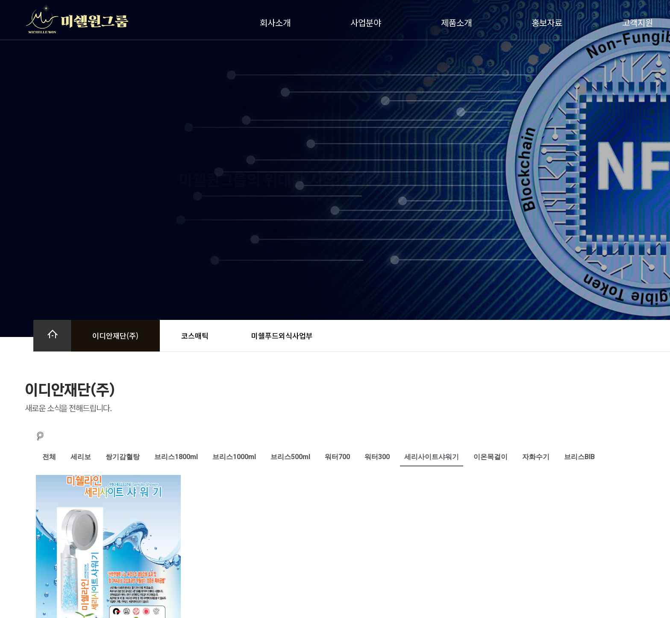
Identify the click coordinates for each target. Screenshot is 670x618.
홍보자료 (549, 22)
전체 (49, 457)
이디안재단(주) (115, 335)
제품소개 (458, 22)
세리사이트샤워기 (431, 457)
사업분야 (367, 22)
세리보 (81, 457)
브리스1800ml (176, 457)
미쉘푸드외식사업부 (282, 335)
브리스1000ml (234, 457)
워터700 (337, 457)
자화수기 (536, 457)
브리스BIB (579, 457)
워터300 (377, 457)
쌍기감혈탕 (123, 457)
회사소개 (277, 22)
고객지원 (639, 22)
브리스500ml (290, 457)
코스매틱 (195, 335)
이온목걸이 (490, 457)
